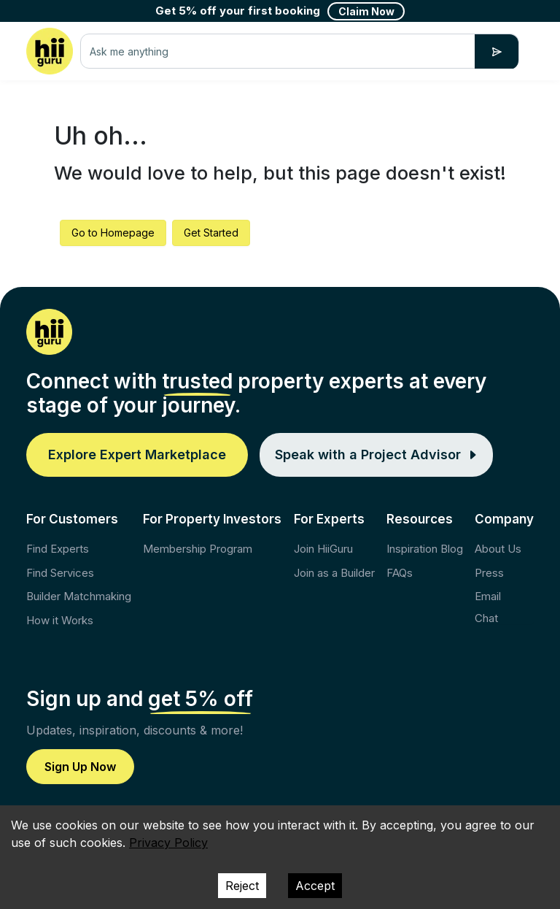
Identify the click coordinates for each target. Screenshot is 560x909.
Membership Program (197, 549)
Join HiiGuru (323, 549)
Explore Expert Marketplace (137, 454)
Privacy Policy (168, 842)
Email (488, 596)
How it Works (59, 620)
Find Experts (57, 549)
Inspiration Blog (424, 549)
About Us (498, 549)
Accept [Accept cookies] (315, 885)
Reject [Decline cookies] (242, 885)
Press (489, 573)
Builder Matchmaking (78, 596)
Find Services (60, 573)
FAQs (399, 573)
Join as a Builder (334, 573)
